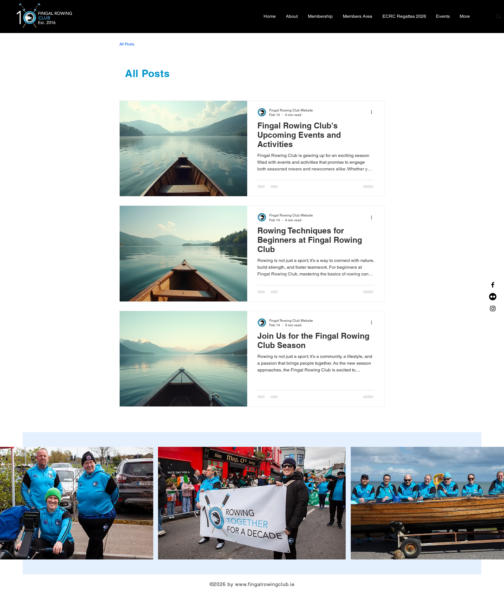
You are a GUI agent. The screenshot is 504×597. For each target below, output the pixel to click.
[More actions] (373, 112)
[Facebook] (492, 284)
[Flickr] (492, 296)
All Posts (126, 44)
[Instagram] (492, 308)
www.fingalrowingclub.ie (265, 584)
